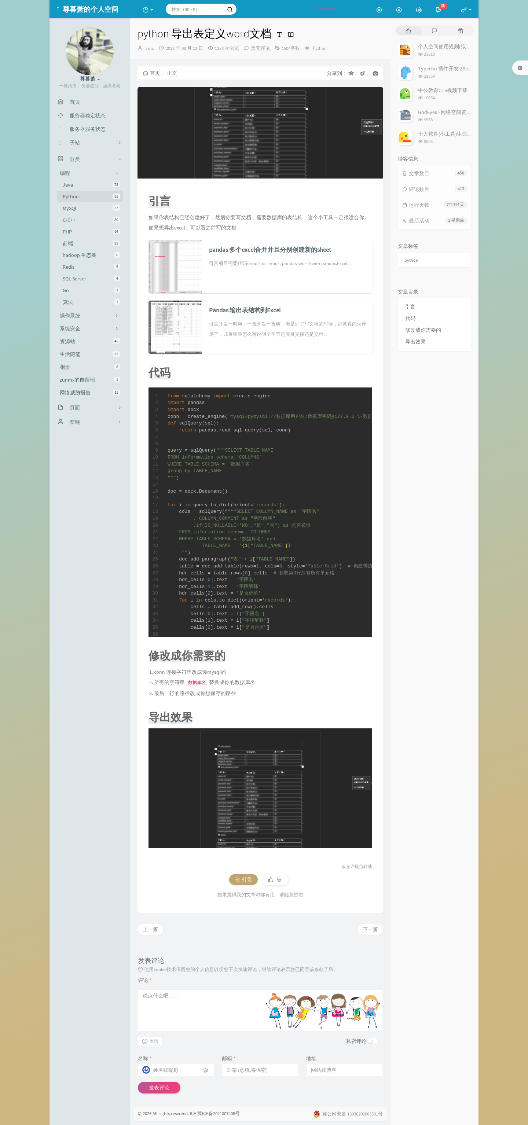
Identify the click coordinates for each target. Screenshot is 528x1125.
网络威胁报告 (90, 392)
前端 (91, 243)
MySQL (91, 208)
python (411, 260)
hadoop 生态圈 (91, 255)
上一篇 (150, 929)
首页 (151, 73)
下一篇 (370, 929)
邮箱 (228, 1058)
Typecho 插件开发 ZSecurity (449, 68)
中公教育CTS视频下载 (442, 90)
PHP (91, 231)
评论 (144, 980)
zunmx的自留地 (90, 379)
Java (91, 184)
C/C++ (91, 220)
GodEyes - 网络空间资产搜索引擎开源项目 (465, 112)
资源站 (90, 341)
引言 (410, 306)
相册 (90, 367)
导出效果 (415, 341)
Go (91, 290)
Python (91, 196)
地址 (311, 1058)
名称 (144, 1058)
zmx (150, 48)
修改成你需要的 (423, 330)
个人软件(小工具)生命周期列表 (453, 133)
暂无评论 (260, 48)
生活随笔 (90, 354)
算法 (91, 302)
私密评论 (356, 1041)
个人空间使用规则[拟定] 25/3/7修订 (458, 46)
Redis (91, 267)
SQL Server (91, 278)
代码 (410, 318)
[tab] (408, 31)
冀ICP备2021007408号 (218, 1113)
